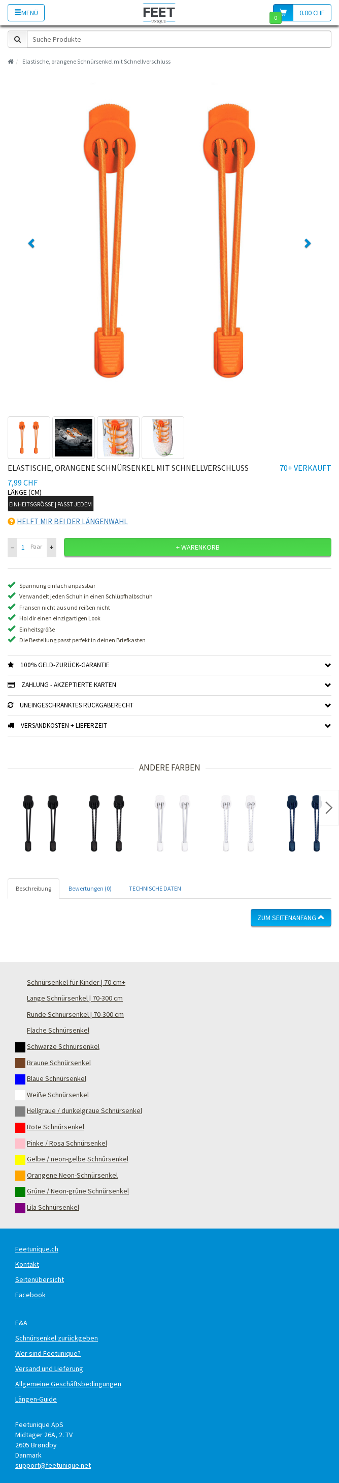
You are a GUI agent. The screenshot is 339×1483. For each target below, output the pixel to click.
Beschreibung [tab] (33, 888)
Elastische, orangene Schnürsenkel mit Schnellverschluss (96, 61)
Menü (26, 12)
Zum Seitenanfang (291, 917)
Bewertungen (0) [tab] (90, 888)
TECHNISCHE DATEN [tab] (155, 888)
